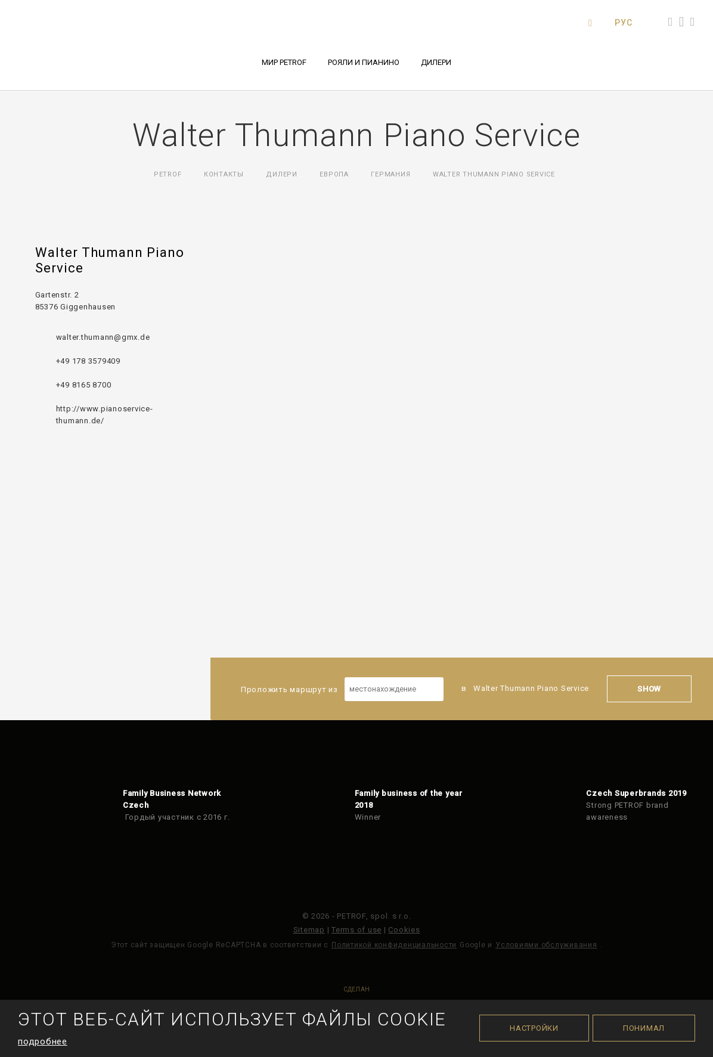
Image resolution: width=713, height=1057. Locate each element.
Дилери (436, 62)
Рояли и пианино (363, 62)
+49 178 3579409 (88, 361)
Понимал (644, 1028)
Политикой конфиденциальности (394, 945)
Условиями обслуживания (546, 945)
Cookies (404, 929)
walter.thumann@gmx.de (103, 337)
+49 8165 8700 (83, 384)
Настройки (534, 1028)
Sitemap (309, 929)
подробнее (42, 1041)
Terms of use (356, 929)
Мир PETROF (284, 62)
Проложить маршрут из (342, 688)
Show (649, 688)
